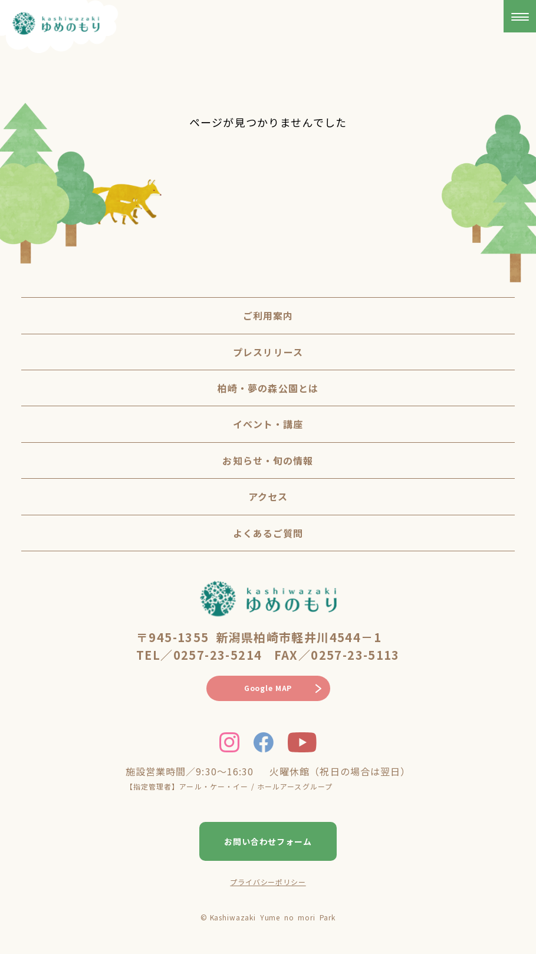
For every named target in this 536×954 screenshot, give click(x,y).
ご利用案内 (268, 315)
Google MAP (268, 688)
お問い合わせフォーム (268, 841)
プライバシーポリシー (267, 882)
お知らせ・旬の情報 (267, 460)
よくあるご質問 (268, 533)
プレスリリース (268, 352)
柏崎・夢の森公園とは (268, 388)
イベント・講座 (268, 424)
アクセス (268, 496)
